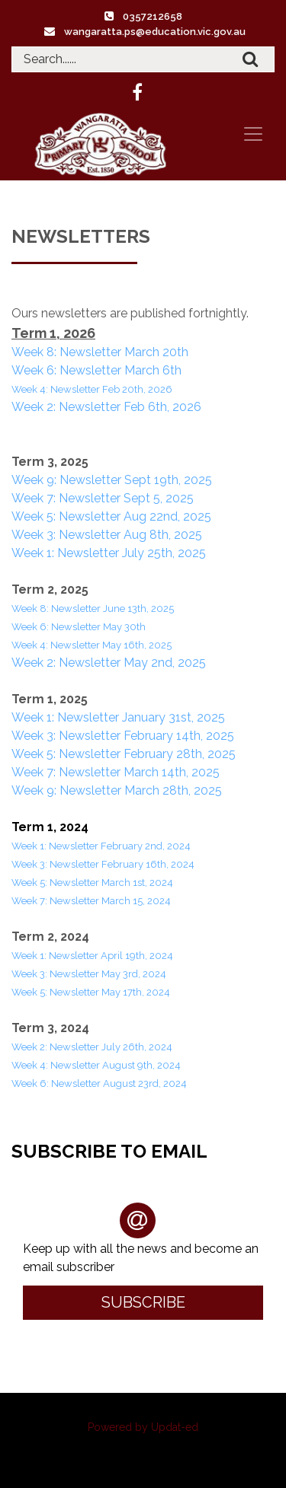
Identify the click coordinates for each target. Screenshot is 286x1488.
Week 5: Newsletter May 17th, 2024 (91, 992)
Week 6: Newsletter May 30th (78, 626)
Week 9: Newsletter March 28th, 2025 (116, 790)
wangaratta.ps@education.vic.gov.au (155, 31)
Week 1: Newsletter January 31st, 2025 (118, 717)
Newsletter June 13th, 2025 (112, 608)
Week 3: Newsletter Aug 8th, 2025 (106, 534)
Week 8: (31, 608)
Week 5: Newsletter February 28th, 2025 (123, 754)
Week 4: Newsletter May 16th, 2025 (91, 645)
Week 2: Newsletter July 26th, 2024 (91, 1047)
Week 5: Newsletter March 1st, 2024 (93, 882)
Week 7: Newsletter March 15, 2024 (91, 901)
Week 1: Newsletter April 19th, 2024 (92, 955)
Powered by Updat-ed (143, 1427)
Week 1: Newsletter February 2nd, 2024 (102, 846)
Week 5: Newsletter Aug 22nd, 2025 (111, 516)
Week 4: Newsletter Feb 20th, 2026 (91, 389)
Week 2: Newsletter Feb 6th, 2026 (106, 407)
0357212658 (152, 16)
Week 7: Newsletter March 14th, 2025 (115, 772)
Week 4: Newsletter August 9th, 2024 (96, 1065)
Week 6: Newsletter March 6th (96, 370)
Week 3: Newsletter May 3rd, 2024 (88, 974)
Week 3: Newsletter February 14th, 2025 (122, 735)
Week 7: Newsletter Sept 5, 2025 (102, 498)
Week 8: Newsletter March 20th (99, 352)
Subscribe (143, 1302)
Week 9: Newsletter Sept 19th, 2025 (111, 480)
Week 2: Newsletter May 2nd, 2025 (108, 662)
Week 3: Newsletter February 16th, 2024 (104, 864)
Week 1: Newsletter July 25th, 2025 (108, 553)
